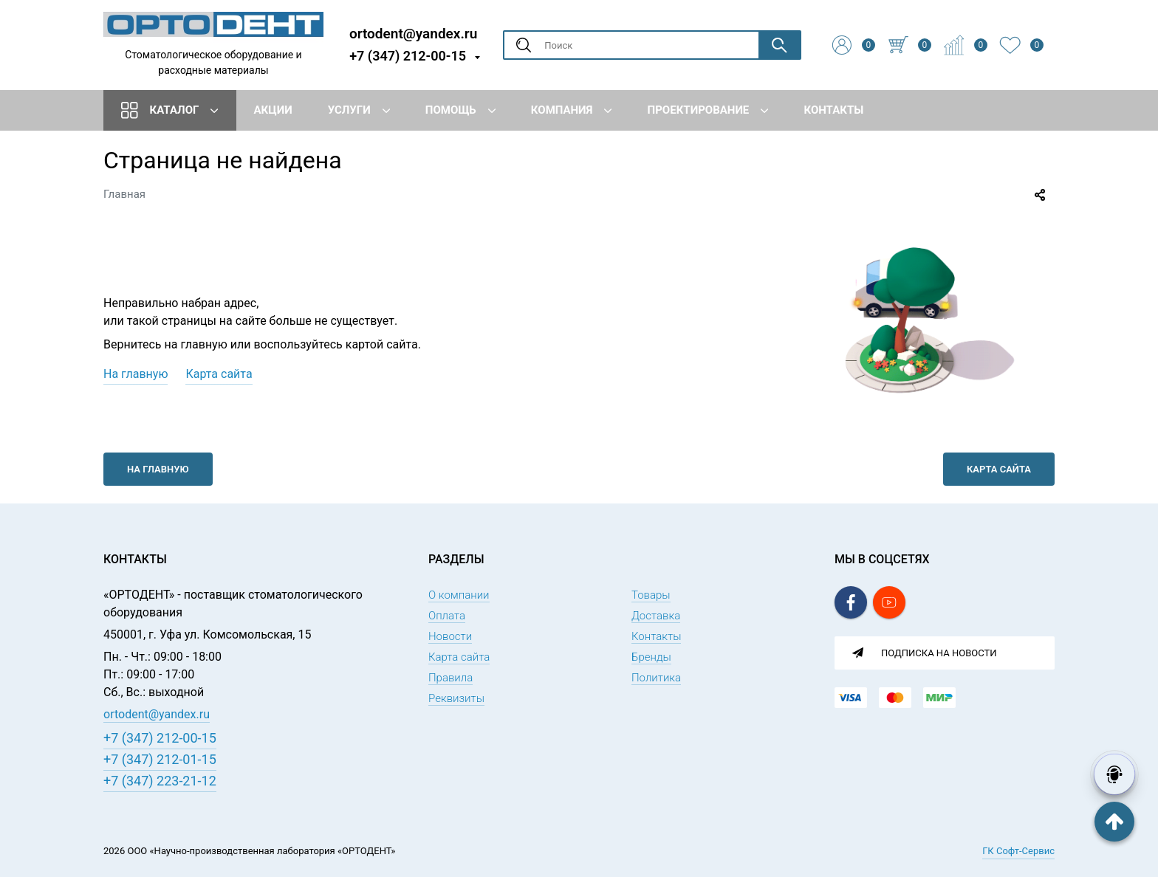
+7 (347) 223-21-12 (159, 780)
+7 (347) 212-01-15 (159, 759)
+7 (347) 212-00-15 (407, 55)
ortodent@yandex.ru (413, 33)
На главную (135, 374)
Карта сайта (218, 374)
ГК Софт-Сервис (1018, 850)
